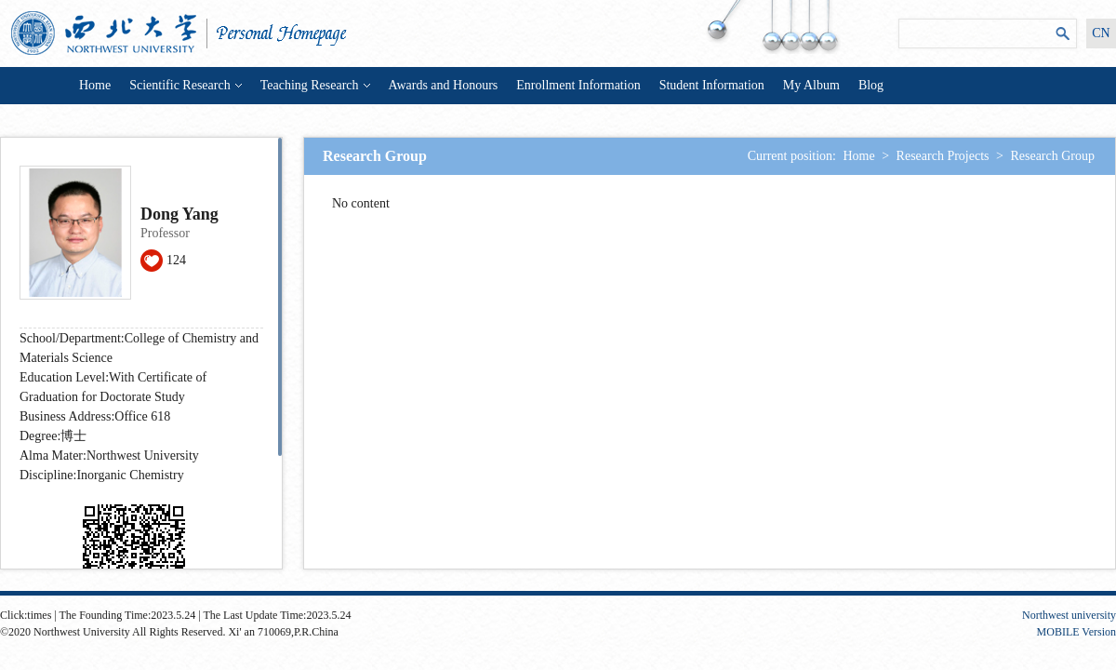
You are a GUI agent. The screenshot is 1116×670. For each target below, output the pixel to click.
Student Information (711, 85)
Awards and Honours (443, 85)
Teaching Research (315, 85)
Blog (871, 85)
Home (95, 85)
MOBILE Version (1076, 631)
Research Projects (943, 156)
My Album (811, 85)
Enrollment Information (578, 85)
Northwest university (1069, 615)
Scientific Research (185, 85)
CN (1100, 33)
